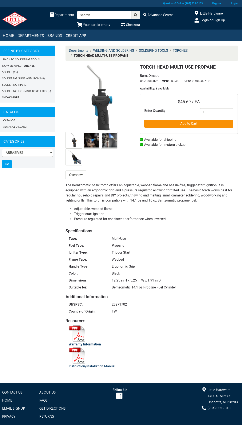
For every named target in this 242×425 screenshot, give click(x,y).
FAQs (43, 400)
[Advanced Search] (158, 15)
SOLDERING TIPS (12, 85)
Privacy (8, 416)
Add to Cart (188, 124)
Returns (46, 416)
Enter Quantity (154, 111)
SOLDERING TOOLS (153, 51)
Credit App (76, 35)
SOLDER (7, 72)
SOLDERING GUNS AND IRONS (21, 78)
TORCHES (180, 51)
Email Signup (13, 408)
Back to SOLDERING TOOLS (21, 59)
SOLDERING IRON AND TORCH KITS (24, 91)
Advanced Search (15, 127)
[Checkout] (130, 25)
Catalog (9, 120)
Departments (30, 35)
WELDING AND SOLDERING (113, 51)
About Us (47, 392)
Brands (54, 35)
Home (8, 35)
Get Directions (52, 408)
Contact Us (12, 392)
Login (234, 3)
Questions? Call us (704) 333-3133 (183, 3)
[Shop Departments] (62, 15)
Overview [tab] (76, 175)
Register (217, 3)
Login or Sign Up (213, 20)
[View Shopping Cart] (93, 25)
